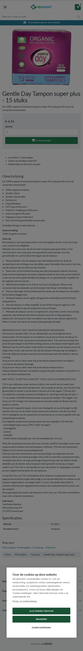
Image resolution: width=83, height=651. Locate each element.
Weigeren (41, 619)
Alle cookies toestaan (41, 611)
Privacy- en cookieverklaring (24, 601)
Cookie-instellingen (41, 627)
